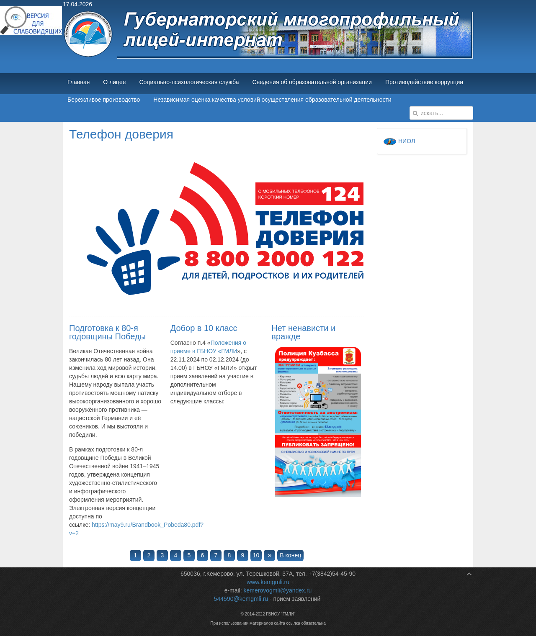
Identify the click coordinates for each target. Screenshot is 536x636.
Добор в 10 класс (203, 328)
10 (256, 555)
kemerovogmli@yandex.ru (278, 590)
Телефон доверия (121, 134)
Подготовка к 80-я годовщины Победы (107, 332)
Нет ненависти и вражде (303, 332)
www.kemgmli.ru (268, 582)
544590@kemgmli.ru (241, 598)
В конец (290, 555)
